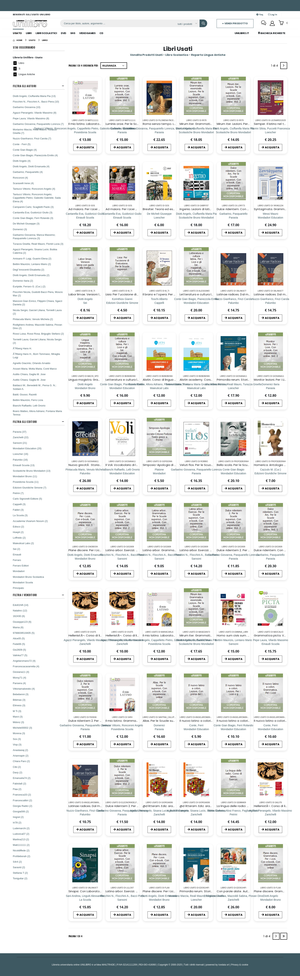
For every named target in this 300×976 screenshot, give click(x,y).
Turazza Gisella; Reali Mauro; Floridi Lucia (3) (38, 243)
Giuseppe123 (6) (22, 621)
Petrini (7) (18, 493)
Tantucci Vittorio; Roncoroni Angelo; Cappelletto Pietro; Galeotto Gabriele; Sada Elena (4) (37, 198)
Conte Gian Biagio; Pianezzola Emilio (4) (35, 155)
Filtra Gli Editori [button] (25, 422)
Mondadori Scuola (23, 582)
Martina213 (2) (21, 839)
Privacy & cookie (239, 964)
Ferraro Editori (21, 565)
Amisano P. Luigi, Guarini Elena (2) (32, 258)
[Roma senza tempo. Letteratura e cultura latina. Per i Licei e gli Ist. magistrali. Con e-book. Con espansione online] (159, 132)
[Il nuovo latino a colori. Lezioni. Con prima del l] (196, 729)
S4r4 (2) (17, 861)
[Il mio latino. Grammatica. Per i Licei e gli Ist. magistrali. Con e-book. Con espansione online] (122, 729)
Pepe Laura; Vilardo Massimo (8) (31, 118)
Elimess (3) (19, 705)
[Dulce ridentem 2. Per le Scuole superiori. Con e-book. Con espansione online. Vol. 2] (233, 558)
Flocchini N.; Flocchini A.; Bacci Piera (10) (36, 101)
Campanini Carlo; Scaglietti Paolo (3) (33, 207)
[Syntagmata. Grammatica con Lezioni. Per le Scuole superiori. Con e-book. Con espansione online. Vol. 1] (270, 217)
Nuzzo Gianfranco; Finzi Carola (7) (32, 138)
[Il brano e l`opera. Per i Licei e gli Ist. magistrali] (159, 302)
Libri (29, 33)
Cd (101, 33)
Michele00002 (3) (22, 727)
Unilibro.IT (242, 33)
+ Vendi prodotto (235, 23)
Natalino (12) (20, 610)
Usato (17, 33)
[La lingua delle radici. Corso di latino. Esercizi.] (233, 814)
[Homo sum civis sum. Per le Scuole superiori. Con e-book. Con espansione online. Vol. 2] (233, 643)
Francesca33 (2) (22, 794)
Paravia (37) (19, 431)
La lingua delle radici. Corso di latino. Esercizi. (248, 806)
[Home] (17, 40)
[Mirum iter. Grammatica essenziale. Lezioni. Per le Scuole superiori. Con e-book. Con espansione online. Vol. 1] (196, 132)
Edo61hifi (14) (20, 605)
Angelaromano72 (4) (24, 660)
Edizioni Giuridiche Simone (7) (29, 487)
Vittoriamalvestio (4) (24, 688)
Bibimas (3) (19, 699)
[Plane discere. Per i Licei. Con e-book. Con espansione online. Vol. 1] (85, 558)
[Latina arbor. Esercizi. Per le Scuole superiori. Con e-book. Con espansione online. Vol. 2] (122, 558)
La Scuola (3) (20, 515)
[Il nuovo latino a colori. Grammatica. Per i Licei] (270, 729)
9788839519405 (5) (24, 633)
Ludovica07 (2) (21, 833)
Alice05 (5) (19, 638)
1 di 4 (275, 66)
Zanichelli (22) (21, 437)
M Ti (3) (17, 711)
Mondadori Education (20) (27, 448)
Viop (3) (17, 744)
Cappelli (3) (19, 504)
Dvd (63, 33)
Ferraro (17, 560)
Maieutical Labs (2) (23, 543)
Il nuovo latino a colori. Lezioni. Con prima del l (212, 721)
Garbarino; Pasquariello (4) (28, 172)
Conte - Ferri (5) (21, 144)
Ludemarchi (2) (21, 828)
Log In (272, 14)
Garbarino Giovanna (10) (26, 107)
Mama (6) (18, 627)
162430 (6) (19, 616)
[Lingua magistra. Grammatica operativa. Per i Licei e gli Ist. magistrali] (85, 388)
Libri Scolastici (46, 33)
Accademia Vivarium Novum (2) (30, 521)
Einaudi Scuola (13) (23, 465)
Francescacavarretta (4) (26, 666)
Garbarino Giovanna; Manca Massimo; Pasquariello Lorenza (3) (34, 236)
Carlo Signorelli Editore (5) (27, 498)
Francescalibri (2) (22, 800)
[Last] (283, 936)
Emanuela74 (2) (22, 778)
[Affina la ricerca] (187, 24)
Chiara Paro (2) (21, 761)
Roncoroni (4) (20, 177)
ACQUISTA (85, 147)
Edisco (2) (18, 526)
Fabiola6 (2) (19, 783)
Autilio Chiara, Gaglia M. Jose (29, 374)
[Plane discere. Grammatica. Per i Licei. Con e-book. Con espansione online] (270, 899)
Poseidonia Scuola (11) (25, 482)
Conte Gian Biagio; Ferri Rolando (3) (33, 218)
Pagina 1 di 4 (75, 936)
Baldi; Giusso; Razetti (25, 394)
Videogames (87, 33)
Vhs (72, 33)
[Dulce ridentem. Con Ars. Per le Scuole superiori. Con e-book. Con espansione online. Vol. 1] (233, 217)
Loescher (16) (20, 454)
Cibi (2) (17, 767)
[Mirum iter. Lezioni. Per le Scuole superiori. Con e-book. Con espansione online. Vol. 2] (233, 132)
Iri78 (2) (17, 822)
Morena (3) (19, 733)
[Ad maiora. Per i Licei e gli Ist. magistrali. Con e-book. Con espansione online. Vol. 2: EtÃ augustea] (122, 217)
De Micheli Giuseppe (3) (26, 223)
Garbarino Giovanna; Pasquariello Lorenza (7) (38, 124)
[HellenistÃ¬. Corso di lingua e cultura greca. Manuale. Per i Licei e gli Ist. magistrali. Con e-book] (85, 643)
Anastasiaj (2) (20, 750)
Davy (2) (17, 772)
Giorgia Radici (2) (22, 806)
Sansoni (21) (20, 443)
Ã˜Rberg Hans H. (22, 348)
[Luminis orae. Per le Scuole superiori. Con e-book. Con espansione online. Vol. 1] (122, 132)
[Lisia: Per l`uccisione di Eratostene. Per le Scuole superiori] (122, 302)
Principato (18, 588)
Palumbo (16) (20, 459)
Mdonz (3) (18, 722)
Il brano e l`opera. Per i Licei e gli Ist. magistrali (175, 294)
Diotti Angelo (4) (22, 161)
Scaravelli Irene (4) (23, 183)
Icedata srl (223, 964)
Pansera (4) (19, 683)
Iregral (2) (18, 817)
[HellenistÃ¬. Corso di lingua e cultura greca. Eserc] (270, 814)
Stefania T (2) (20, 872)
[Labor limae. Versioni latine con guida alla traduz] (85, 302)
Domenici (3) (20, 229)
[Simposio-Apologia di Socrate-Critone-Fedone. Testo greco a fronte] (159, 473)
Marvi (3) (18, 716)
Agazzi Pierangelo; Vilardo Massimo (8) (34, 112)
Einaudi (17, 554)
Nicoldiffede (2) (21, 850)
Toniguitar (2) (20, 878)
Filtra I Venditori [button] (25, 595)
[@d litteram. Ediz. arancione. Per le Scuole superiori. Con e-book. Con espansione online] (159, 814)
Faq (259, 14)
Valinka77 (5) (20, 655)
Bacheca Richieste (271, 33)
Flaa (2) (17, 789)
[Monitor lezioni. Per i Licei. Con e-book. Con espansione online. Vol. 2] (271, 388)
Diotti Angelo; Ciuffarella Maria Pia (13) (34, 96)
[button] (283, 23)
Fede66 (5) (19, 644)
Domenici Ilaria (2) (23, 280)
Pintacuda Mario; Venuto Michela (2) (33, 319)
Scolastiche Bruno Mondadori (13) (32, 470)
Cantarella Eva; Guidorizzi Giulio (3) (32, 212)
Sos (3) (17, 739)
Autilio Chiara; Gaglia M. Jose (29, 379)
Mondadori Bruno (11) (25, 476)
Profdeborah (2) (21, 856)
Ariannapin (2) (21, 755)
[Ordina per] (113, 65)
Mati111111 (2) (21, 845)
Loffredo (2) (19, 537)
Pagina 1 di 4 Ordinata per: (83, 65)
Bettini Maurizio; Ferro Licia (28, 400)
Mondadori (18, 571)
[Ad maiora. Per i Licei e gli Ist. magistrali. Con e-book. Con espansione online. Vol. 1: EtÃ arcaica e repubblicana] (85, 217)
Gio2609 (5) (19, 649)
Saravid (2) (19, 867)
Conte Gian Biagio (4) (25, 149)
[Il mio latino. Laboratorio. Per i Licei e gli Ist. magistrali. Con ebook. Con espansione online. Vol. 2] (85, 132)
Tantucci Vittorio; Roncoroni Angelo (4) (34, 188)
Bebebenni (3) (21, 694)
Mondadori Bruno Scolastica (28, 577)
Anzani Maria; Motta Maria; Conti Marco (35, 368)
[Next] (283, 65)
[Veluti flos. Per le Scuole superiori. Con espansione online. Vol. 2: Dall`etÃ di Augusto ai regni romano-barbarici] (196, 473)
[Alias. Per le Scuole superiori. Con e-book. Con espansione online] (159, 729)
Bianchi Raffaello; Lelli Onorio (29, 405)
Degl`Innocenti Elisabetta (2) (28, 269)
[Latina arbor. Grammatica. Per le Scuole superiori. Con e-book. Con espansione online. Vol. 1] (159, 558)
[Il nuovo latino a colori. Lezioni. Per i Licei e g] (233, 729)
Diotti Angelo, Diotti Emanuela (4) (31, 166)
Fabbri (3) (18, 509)
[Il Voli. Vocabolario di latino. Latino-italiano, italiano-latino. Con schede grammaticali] (122, 473)
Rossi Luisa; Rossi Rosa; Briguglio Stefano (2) (38, 333)
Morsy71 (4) (19, 677)
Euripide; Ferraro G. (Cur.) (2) (29, 286)
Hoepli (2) (18, 532)
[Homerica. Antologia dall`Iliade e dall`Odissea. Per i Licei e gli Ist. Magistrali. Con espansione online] (270, 473)
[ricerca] (117, 23)
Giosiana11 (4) (21, 672)
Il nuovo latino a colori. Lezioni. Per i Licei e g (247, 721)
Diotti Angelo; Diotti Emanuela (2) (31, 275)
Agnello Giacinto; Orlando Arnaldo (31, 363)
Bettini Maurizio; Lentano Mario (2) (32, 264)
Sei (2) (16, 549)
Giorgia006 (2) (21, 811)
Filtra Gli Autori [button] (24, 86)
